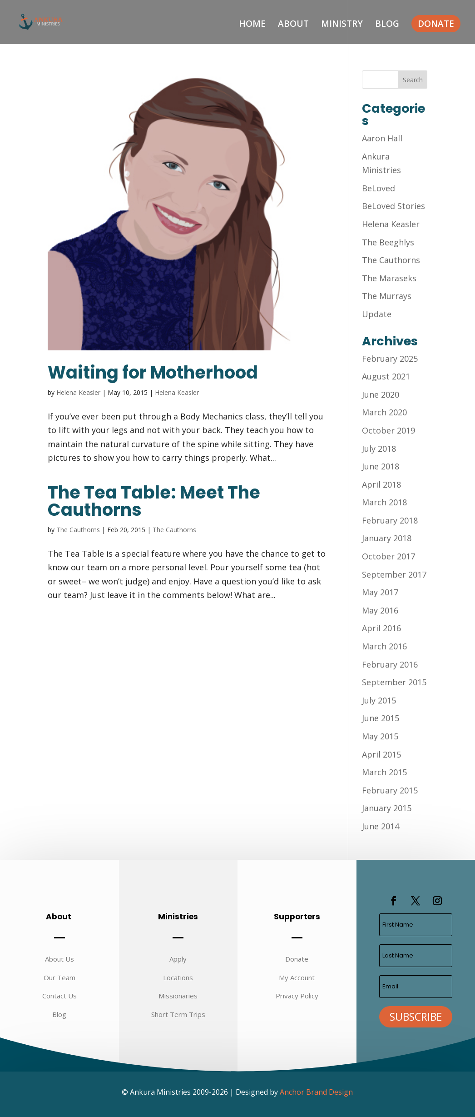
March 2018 (384, 502)
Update (376, 314)
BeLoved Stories (393, 205)
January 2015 (386, 808)
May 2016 (380, 610)
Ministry (342, 25)
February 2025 (390, 358)
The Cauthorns (78, 529)
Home (252, 25)
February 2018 (390, 520)
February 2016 (390, 664)
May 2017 (380, 592)
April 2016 (381, 628)
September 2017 (394, 574)
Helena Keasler (78, 392)
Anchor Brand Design (316, 1092)
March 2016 (384, 646)
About (293, 25)
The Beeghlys (388, 242)
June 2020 (380, 394)
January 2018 (386, 538)
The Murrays (386, 295)
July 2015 (379, 700)
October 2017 (388, 556)
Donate (436, 24)
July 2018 (379, 448)
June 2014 (380, 826)
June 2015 (380, 718)
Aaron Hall (382, 138)
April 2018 (381, 484)
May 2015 (380, 736)
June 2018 (380, 466)
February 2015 (390, 790)
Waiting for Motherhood (153, 372)
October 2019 (388, 430)
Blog (387, 25)
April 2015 (381, 754)
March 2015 (384, 772)
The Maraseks (389, 278)
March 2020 (384, 412)
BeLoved (378, 188)
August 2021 (386, 376)
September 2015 (394, 682)
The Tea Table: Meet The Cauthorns (154, 501)
